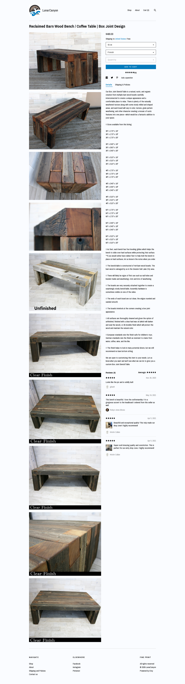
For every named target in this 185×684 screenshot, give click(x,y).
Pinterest (76, 670)
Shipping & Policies (122, 84)
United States (120, 38)
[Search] (155, 10)
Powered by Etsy (146, 670)
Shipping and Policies (37, 670)
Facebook (76, 663)
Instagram (77, 667)
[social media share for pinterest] (117, 77)
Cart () (146, 10)
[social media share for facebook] (107, 77)
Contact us (33, 674)
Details (109, 84)
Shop (129, 10)
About (137, 10)
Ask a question (127, 77)
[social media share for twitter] (112, 77)
